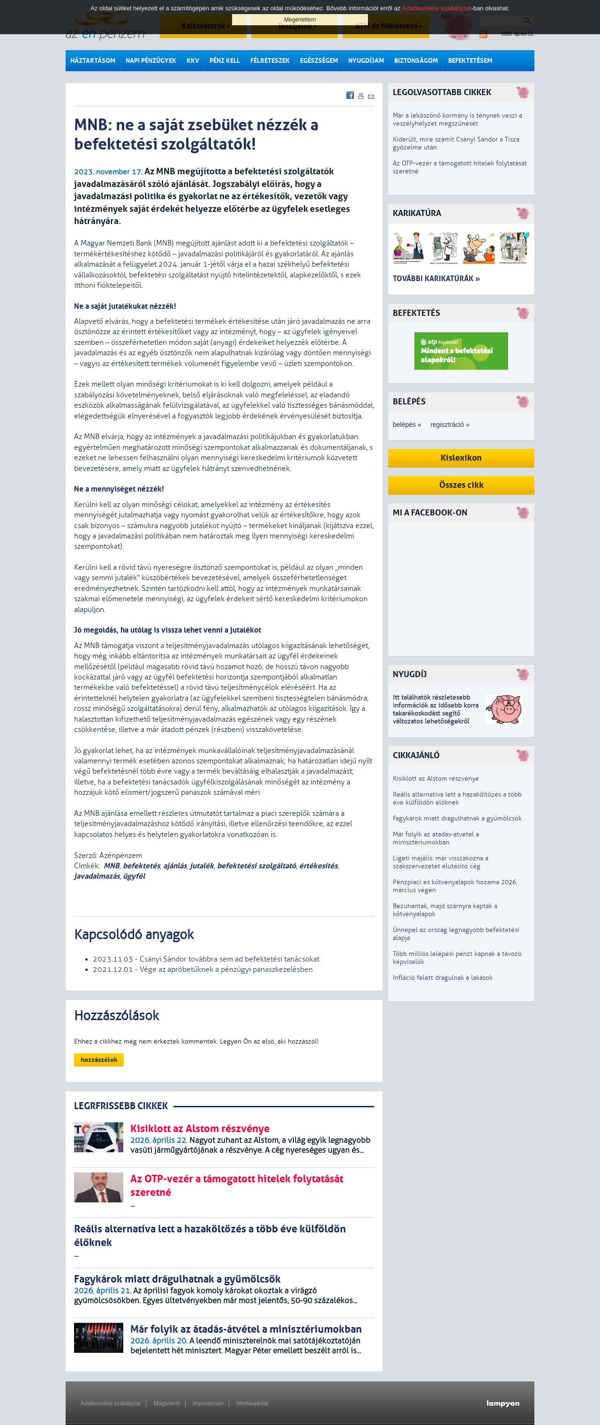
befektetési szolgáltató (256, 865)
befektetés (141, 865)
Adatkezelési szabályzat (111, 1403)
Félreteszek (270, 61)
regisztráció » (449, 424)
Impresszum (208, 1403)
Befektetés (416, 313)
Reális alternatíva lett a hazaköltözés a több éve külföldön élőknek (457, 798)
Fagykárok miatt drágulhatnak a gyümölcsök (457, 818)
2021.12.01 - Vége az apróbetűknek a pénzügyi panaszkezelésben (203, 969)
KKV (193, 61)
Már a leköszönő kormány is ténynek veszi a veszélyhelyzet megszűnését (457, 119)
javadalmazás (97, 876)
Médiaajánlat (252, 1403)
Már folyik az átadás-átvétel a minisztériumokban (436, 838)
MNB (112, 865)
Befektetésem (470, 61)
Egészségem (319, 61)
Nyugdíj (410, 674)
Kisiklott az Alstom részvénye (436, 779)
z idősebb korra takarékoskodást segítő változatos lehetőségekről (436, 713)
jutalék (202, 865)
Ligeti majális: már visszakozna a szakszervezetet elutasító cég (440, 862)
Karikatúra (417, 213)
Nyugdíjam (366, 61)
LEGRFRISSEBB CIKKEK (121, 1106)
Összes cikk (461, 485)
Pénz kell (225, 61)
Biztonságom (416, 61)
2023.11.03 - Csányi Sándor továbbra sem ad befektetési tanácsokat (206, 959)
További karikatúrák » (436, 278)
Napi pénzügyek (151, 61)
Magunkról (167, 1403)
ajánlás (175, 865)
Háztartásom (92, 61)
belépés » (407, 424)
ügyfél (134, 876)
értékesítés (318, 865)
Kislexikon (461, 458)
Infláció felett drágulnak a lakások (443, 978)
